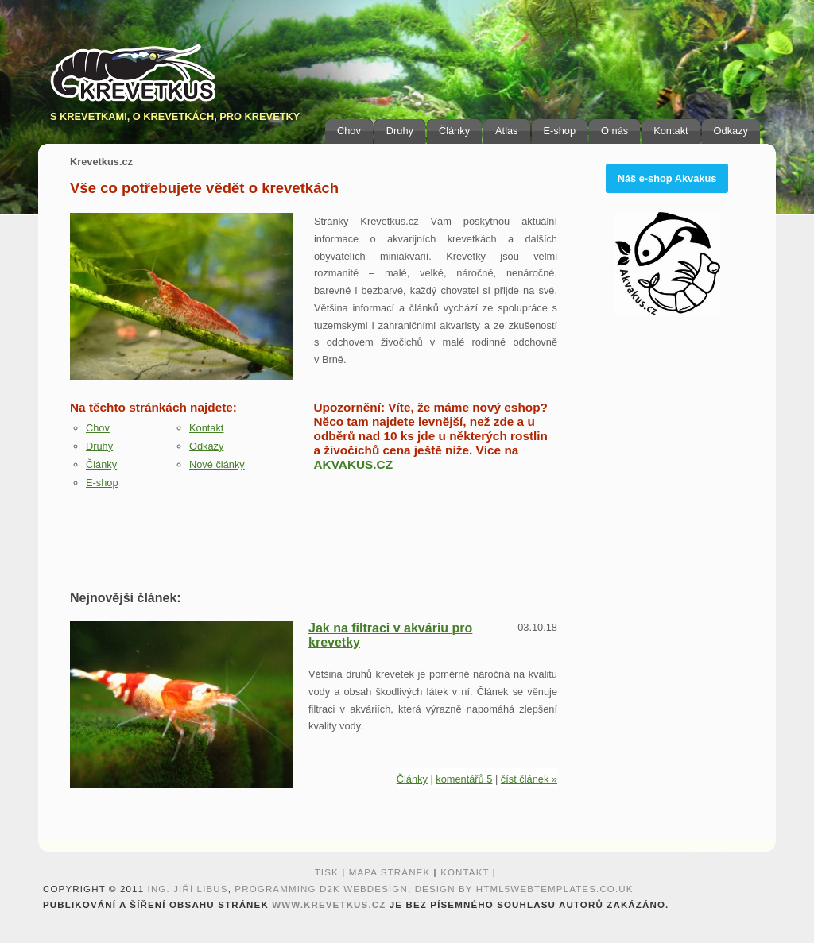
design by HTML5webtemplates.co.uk (524, 889)
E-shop (560, 131)
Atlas (506, 131)
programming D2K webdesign (321, 889)
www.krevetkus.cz (329, 905)
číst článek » (529, 779)
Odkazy (731, 131)
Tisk (327, 872)
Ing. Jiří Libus (188, 889)
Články (454, 131)
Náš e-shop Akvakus (667, 178)
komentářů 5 (464, 779)
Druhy (399, 131)
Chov (349, 131)
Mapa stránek (390, 872)
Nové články (217, 464)
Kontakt (670, 131)
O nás (614, 131)
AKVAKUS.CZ (353, 464)
